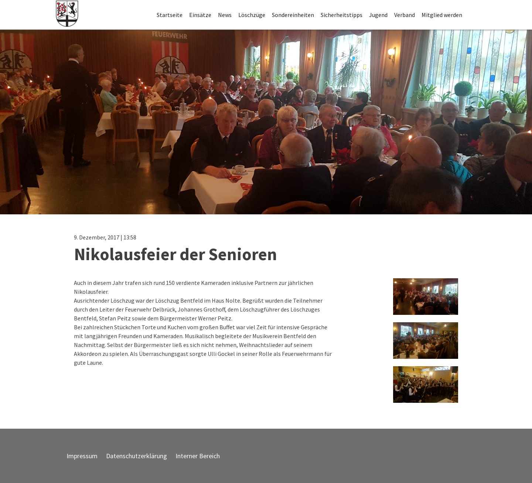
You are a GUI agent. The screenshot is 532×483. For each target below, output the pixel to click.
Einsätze (200, 14)
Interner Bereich (197, 456)
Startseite (170, 14)
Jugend (378, 14)
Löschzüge (251, 14)
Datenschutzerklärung (136, 456)
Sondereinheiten (293, 14)
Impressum (82, 456)
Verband (404, 14)
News (225, 14)
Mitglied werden (442, 14)
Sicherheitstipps (341, 14)
